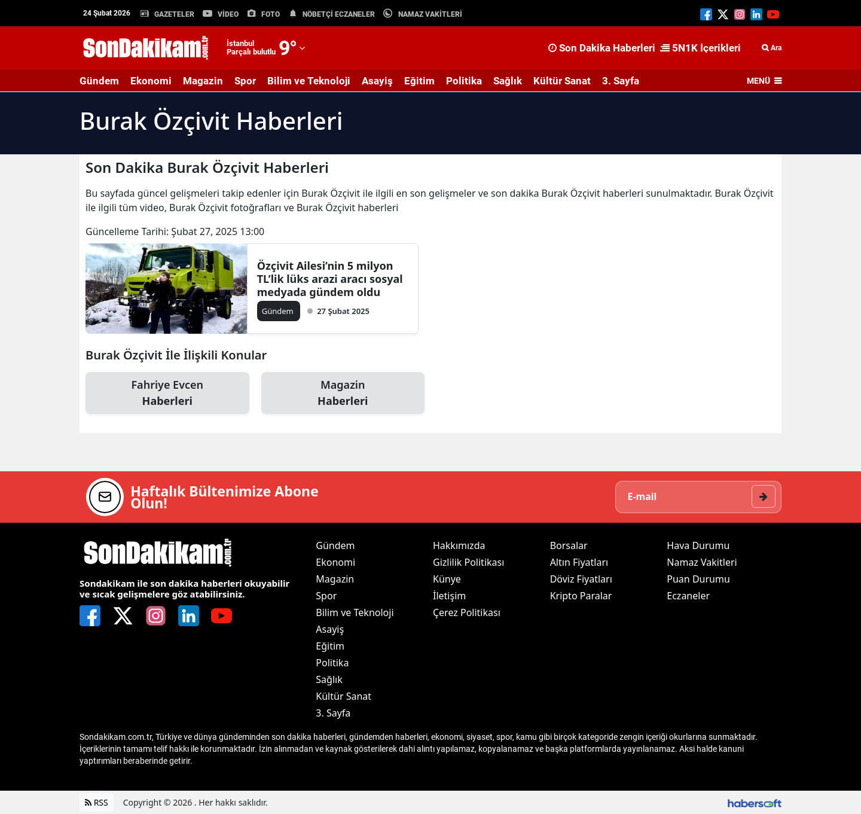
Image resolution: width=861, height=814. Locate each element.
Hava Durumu (698, 545)
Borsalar (569, 545)
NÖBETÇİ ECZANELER (339, 14)
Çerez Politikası (466, 612)
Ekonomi (151, 81)
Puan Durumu (698, 579)
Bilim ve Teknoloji (308, 81)
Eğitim (419, 81)
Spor (245, 81)
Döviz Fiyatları (581, 579)
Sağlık (507, 81)
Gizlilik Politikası (468, 562)
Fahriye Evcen (167, 393)
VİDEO (228, 14)
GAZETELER (174, 14)
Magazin (203, 81)
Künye (447, 579)
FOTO (270, 14)
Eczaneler (688, 595)
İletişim (449, 595)
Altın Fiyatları (579, 562)
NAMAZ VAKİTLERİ (430, 14)
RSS (96, 802)
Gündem (99, 81)
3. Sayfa (620, 81)
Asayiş (377, 81)
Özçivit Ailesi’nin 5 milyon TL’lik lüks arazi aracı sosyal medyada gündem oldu (330, 278)
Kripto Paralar (581, 595)
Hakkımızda (459, 545)
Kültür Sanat (562, 81)
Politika (464, 81)
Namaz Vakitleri (702, 562)
